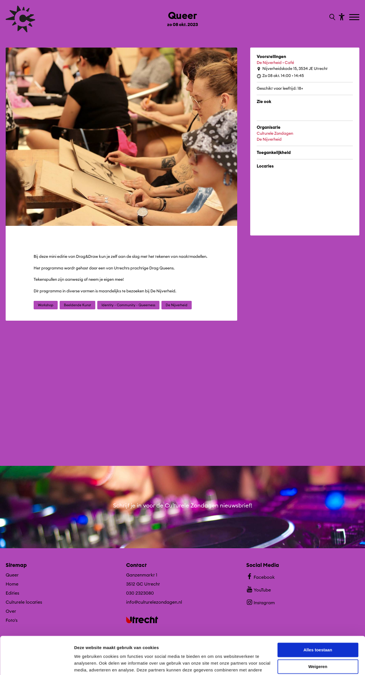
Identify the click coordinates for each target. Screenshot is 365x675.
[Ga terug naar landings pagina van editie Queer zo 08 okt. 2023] (182, 16)
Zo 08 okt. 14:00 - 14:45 (280, 76)
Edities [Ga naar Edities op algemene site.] (12, 593)
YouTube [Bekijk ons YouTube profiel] (258, 589)
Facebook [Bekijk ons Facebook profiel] (260, 576)
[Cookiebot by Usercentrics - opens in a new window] (36, 664)
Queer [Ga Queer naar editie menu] (12, 575)
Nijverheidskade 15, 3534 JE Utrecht (292, 69)
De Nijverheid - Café (275, 62)
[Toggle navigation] (355, 17)
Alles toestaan (317, 614)
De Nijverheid (269, 139)
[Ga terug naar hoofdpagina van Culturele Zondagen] (20, 19)
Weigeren (317, 631)
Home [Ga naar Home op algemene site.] (12, 584)
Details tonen (87, 663)
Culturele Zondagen (275, 133)
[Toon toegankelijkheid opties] (341, 16)
